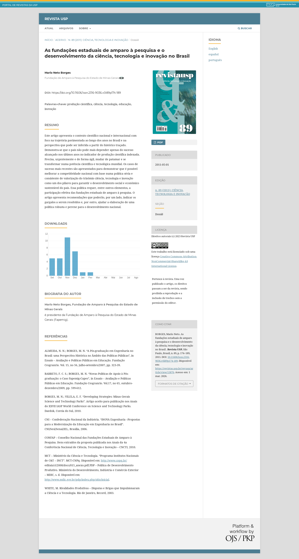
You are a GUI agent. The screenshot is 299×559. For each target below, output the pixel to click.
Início (49, 39)
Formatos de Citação (173, 383)
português (215, 60)
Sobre (84, 28)
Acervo (60, 39)
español (214, 54)
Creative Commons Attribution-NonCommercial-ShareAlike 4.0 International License (174, 261)
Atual (49, 28)
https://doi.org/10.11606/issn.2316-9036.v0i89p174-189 (86, 92)
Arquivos (66, 28)
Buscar (245, 28)
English (213, 48)
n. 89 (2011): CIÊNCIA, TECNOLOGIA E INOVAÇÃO (98, 39)
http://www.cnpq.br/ (114, 460)
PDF (160, 142)
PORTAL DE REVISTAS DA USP (20, 5)
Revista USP (56, 19)
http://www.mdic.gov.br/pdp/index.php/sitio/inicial (77, 479)
